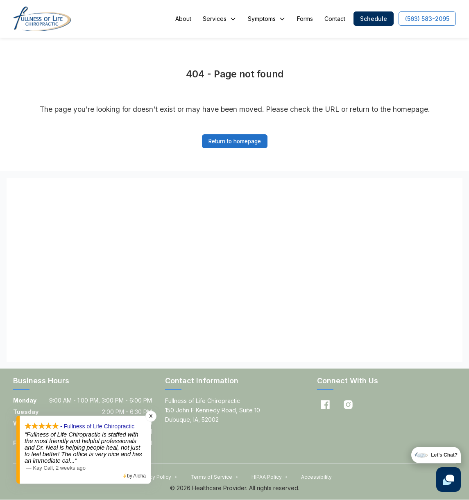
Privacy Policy (157, 477)
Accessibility (316, 477)
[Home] (42, 19)
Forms (305, 18)
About (183, 18)
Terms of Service (214, 477)
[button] (373, 18)
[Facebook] (325, 405)
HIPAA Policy (269, 477)
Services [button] (219, 18)
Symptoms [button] (266, 18)
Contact (334, 18)
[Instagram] (348, 405)
